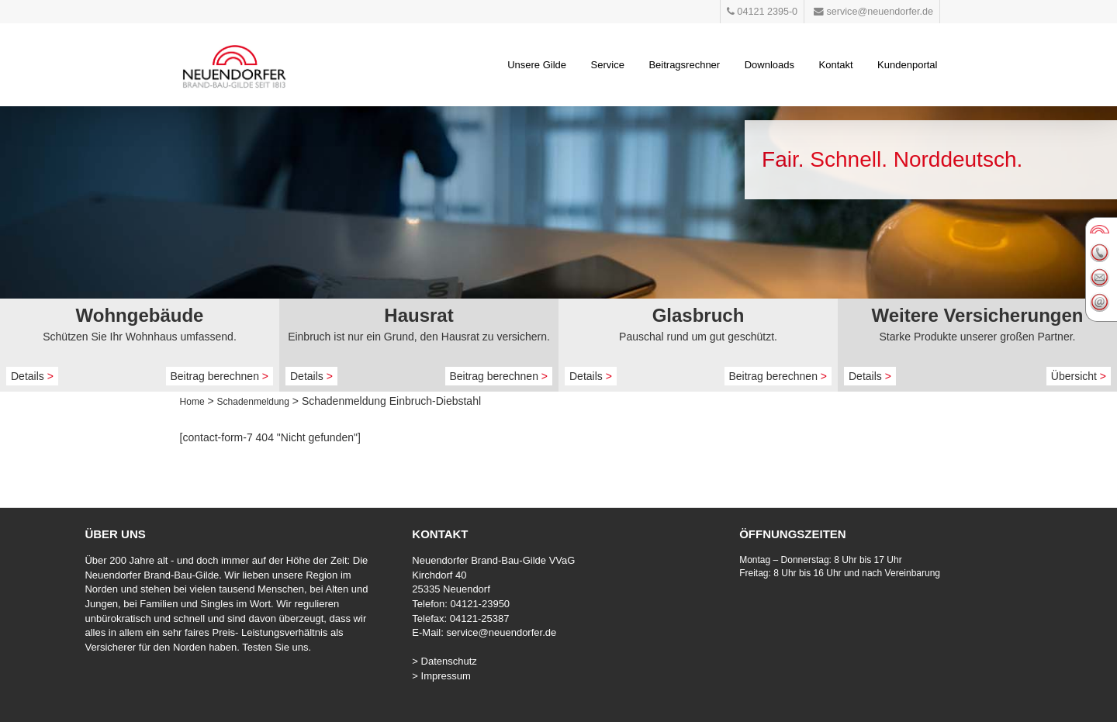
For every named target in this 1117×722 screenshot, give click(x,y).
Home (192, 401)
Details (32, 376)
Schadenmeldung (253, 401)
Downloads (769, 65)
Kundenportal (907, 65)
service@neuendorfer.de (501, 632)
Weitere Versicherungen (978, 315)
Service (607, 65)
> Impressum (441, 676)
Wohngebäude (140, 315)
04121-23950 (480, 604)
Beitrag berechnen (220, 376)
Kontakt (836, 65)
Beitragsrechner (684, 65)
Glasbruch (698, 315)
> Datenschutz (444, 661)
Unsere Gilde (536, 65)
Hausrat (418, 315)
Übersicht (1078, 376)
